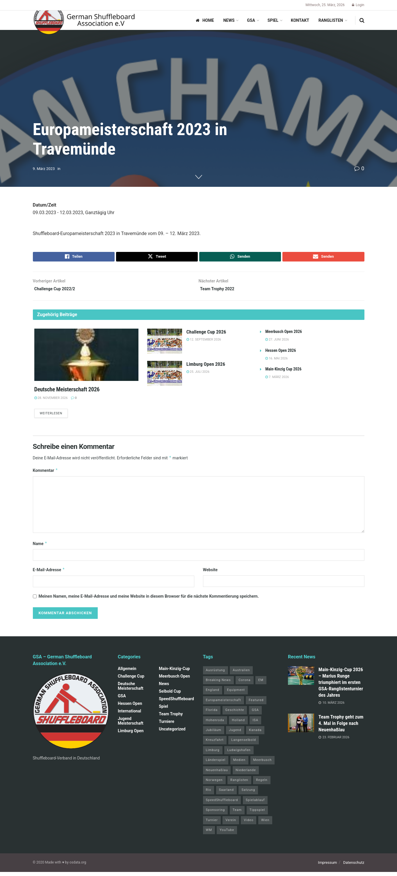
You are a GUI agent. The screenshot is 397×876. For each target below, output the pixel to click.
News (229, 20)
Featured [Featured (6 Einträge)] (256, 704)
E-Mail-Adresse (49, 574)
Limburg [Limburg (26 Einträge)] (213, 754)
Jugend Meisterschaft (130, 725)
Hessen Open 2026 (280, 353)
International (129, 715)
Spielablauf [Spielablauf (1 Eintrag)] (255, 804)
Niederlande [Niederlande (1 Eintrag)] (246, 774)
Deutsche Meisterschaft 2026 (67, 392)
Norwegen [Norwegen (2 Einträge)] (214, 784)
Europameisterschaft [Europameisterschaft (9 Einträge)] (223, 704)
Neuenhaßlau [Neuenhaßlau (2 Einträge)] (217, 774)
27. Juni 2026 (277, 343)
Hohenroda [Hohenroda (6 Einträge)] (215, 724)
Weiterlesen (54, 417)
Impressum (327, 867)
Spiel (273, 20)
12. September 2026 (203, 343)
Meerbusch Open (174, 680)
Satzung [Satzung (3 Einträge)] (248, 794)
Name (40, 548)
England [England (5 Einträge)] (212, 694)
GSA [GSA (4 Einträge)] (255, 714)
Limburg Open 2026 (205, 367)
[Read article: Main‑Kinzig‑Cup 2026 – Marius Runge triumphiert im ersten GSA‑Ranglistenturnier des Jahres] (301, 679)
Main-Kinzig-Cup (174, 672)
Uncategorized (172, 733)
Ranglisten (330, 20)
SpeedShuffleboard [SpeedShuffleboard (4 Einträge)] (222, 804)
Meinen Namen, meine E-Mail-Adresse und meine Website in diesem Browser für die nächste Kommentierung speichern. (149, 600)
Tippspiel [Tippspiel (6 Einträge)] (257, 814)
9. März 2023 (44, 168)
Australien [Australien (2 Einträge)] (241, 674)
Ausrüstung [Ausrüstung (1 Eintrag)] (215, 674)
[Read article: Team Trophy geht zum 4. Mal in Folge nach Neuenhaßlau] (301, 727)
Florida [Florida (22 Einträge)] (212, 714)
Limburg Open (131, 734)
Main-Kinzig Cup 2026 (283, 372)
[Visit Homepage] (84, 20)
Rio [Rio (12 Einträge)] (208, 794)
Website (210, 574)
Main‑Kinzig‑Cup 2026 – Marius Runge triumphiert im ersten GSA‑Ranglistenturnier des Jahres (340, 686)
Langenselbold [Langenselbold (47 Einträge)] (243, 744)
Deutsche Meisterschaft (130, 690)
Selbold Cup (170, 695)
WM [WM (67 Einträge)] (209, 834)
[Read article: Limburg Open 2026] (164, 376)
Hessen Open (130, 707)
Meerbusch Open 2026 (283, 335)
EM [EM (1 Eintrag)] (261, 684)
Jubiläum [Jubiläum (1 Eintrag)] (213, 734)
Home (205, 20)
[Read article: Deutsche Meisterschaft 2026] (86, 358)
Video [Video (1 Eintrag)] (248, 824)
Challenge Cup (131, 680)
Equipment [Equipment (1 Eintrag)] (236, 694)
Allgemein (127, 672)
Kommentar (45, 475)
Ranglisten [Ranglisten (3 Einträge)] (239, 784)
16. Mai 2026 (276, 361)
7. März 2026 (277, 380)
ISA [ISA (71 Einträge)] (255, 724)
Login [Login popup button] (358, 5)
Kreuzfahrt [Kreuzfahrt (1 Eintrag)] (215, 744)
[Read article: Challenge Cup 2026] (164, 344)
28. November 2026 (51, 401)
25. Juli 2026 (197, 375)
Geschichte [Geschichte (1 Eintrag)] (234, 714)
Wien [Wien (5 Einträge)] (265, 824)
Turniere (166, 725)
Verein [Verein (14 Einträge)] (230, 824)
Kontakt (300, 20)
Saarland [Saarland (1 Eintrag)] (226, 794)
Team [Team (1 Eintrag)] (237, 814)
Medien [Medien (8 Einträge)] (239, 764)
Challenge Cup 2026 (206, 335)
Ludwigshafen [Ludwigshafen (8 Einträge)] (238, 754)
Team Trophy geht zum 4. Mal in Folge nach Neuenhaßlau (340, 727)
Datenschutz (353, 867)
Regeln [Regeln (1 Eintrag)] (261, 784)
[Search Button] (361, 20)
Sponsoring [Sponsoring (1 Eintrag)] (215, 814)
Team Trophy (171, 718)
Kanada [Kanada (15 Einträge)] (255, 734)
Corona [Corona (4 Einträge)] (244, 684)
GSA (251, 20)
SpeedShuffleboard (176, 703)
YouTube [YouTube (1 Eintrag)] (227, 834)
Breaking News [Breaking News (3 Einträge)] (218, 684)
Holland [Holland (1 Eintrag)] (238, 724)
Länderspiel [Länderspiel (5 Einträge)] (216, 764)
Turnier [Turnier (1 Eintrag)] (212, 824)
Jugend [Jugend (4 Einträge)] (235, 734)
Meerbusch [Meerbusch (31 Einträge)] (262, 764)
